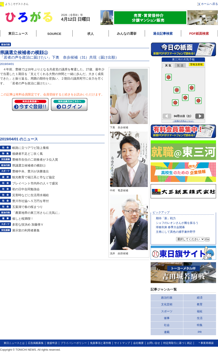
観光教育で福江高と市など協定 (33, 177)
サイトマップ (122, 343)
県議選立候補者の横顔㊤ (29, 165)
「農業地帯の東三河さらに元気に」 (36, 212)
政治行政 (166, 297)
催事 (167, 318)
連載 (167, 332)
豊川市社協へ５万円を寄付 (30, 201)
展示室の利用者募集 (26, 230)
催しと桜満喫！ (23, 218)
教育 (200, 304)
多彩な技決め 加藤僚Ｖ (28, 224)
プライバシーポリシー (74, 343)
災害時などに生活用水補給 (30, 195)
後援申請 (52, 343)
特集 (200, 325)
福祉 (200, 311)
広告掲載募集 (36, 343)
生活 (200, 318)
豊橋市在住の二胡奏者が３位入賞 (35, 159)
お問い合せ (153, 343)
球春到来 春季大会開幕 (170, 227)
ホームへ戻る (209, 3)
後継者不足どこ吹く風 (27, 153)
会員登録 (72, 3)
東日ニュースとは (14, 343)
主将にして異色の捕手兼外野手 (176, 231)
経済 (200, 297)
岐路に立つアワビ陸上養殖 (30, 147)
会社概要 (138, 343)
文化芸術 (166, 304)
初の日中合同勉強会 (26, 189)
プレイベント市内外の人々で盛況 (35, 183)
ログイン (44, 3)
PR (200, 332)
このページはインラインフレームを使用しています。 (183, 90)
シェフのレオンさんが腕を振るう (177, 222)
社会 (167, 325)
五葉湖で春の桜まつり (27, 207)
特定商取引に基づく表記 (177, 343)
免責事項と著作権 (100, 343)
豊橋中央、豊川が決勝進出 (30, 171)
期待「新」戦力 (166, 218)
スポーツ (166, 311)
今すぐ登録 (30, 104)
